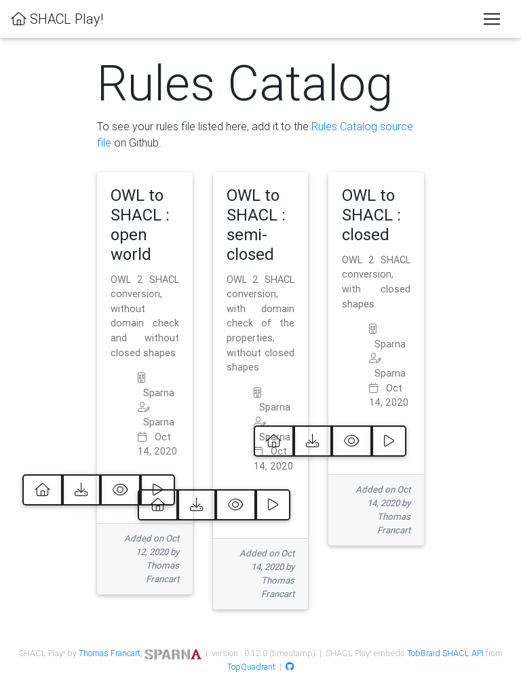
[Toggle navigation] (492, 19)
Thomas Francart (109, 653)
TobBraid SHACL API (445, 653)
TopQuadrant (251, 666)
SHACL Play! (57, 18)
